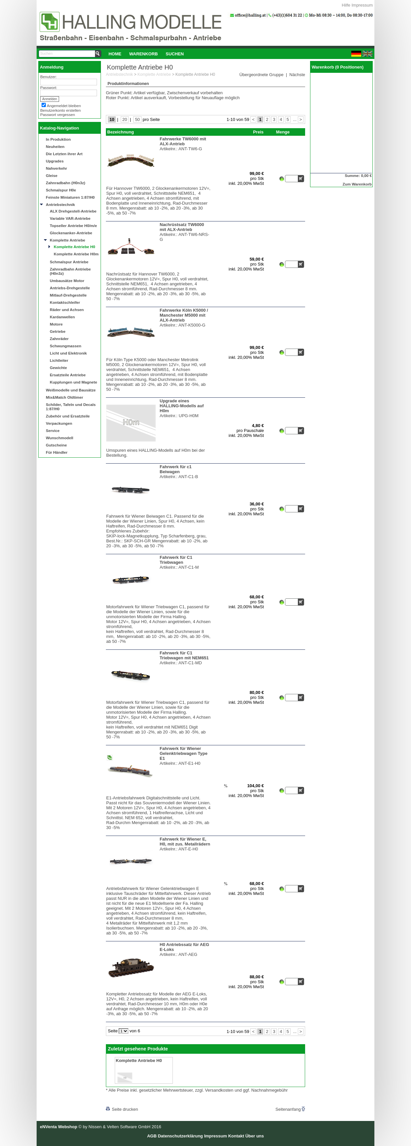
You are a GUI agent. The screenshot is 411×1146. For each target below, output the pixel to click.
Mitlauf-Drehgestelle (68, 295)
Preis (258, 131)
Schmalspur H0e (61, 190)
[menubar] (146, 53)
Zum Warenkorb (357, 184)
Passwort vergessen (57, 114)
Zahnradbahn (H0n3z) (65, 183)
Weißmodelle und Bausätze (71, 390)
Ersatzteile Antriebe (68, 375)
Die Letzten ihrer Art (64, 154)
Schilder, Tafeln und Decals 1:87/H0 (71, 406)
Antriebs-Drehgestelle (70, 288)
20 (124, 119)
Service (53, 430)
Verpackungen (59, 423)
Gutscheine (56, 445)
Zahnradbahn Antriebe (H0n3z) (70, 271)
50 (137, 119)
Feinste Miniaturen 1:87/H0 (70, 197)
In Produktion (58, 139)
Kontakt (236, 1135)
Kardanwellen (62, 317)
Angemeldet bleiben (64, 105)
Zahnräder (59, 338)
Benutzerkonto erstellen (60, 110)
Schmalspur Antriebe (69, 262)
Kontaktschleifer (65, 302)
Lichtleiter (59, 360)
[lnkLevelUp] (119, 1100)
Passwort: (48, 87)
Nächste (297, 74)
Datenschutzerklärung (180, 1135)
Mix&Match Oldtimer (64, 397)
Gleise (51, 175)
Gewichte (58, 367)
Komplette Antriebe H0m (76, 254)
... (295, 119)
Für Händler (57, 452)
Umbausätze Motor (67, 280)
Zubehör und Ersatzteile (68, 416)
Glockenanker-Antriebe (71, 233)
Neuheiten (55, 146)
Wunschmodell (59, 438)
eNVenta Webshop (58, 1126)
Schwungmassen (65, 346)
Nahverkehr (56, 168)
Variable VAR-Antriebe (70, 218)
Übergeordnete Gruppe (261, 74)
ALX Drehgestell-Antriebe (73, 211)
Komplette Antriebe (67, 240)
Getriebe (57, 331)
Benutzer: (48, 76)
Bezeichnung (120, 131)
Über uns (254, 1135)
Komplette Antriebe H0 (74, 246)
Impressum (362, 5)
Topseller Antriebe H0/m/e (73, 225)
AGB (152, 1135)
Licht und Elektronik (68, 353)
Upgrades (55, 161)
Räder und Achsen (67, 309)
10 (112, 119)
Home (115, 53)
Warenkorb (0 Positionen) (338, 67)
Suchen (175, 53)
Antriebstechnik (60, 204)
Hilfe (346, 5)
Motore (56, 324)
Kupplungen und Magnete (73, 382)
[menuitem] (115, 53)
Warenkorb (143, 53)
